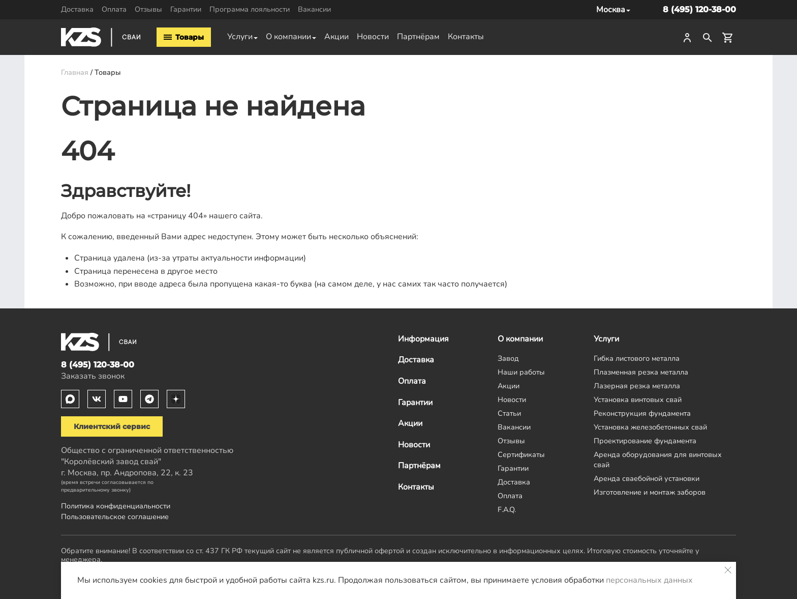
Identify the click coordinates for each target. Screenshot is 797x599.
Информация (423, 339)
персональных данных (649, 580)
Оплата (114, 9)
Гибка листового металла (637, 358)
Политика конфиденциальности (115, 506)
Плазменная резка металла (641, 372)
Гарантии (185, 9)
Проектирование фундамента (645, 441)
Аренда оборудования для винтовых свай (658, 459)
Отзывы (148, 9)
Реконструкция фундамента (642, 413)
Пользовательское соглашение (115, 516)
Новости (373, 36)
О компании (288, 36)
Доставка (77, 9)
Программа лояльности (249, 9)
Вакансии (314, 9)
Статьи (509, 413)
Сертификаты (521, 454)
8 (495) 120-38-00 (699, 9)
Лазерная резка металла (637, 386)
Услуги (240, 36)
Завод (508, 358)
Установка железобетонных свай (650, 427)
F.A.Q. (507, 509)
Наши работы (521, 372)
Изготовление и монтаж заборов (650, 492)
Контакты (466, 36)
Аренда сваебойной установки (646, 478)
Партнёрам (418, 36)
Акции (336, 36)
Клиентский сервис (112, 426)
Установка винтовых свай (638, 399)
